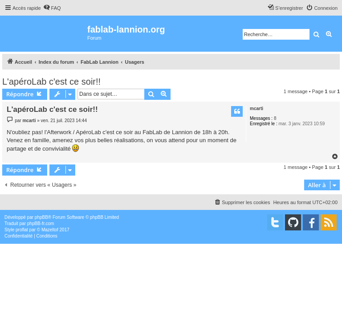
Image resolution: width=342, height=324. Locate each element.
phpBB (41, 217)
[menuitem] (52, 8)
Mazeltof (49, 229)
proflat (22, 229)
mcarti (256, 108)
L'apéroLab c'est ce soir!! (51, 81)
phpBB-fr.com (40, 223)
